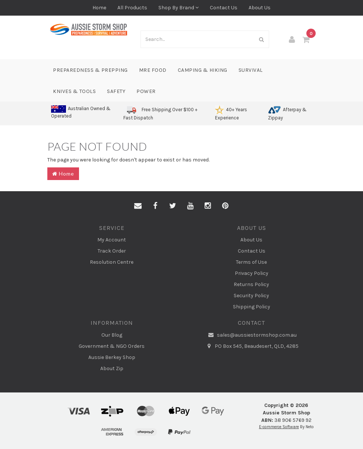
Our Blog (111, 335)
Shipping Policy (251, 307)
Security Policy (251, 295)
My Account (111, 240)
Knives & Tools (74, 91)
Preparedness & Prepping (90, 70)
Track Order (112, 251)
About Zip (111, 368)
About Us (260, 7)
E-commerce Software (279, 426)
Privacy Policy (251, 273)
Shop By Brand (178, 7)
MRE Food (153, 70)
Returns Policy (251, 284)
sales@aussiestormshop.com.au (251, 335)
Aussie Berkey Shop (111, 357)
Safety (116, 91)
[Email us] (137, 206)
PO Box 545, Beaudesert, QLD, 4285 (251, 346)
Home (99, 7)
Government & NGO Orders (112, 346)
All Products (132, 7)
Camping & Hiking (202, 70)
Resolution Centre (111, 262)
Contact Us (223, 7)
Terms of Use (251, 262)
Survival (251, 70)
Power (146, 91)
